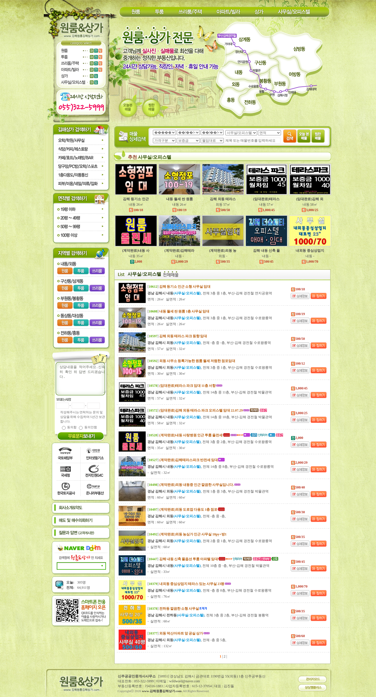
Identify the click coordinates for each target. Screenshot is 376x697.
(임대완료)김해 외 (310, 199)
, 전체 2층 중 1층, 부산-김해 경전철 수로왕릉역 (209, 541)
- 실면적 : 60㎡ (158, 547)
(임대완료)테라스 (266, 199)
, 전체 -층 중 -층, (186, 516)
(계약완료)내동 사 (136, 251)
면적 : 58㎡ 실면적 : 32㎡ (166, 423)
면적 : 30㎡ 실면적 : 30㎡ (166, 374)
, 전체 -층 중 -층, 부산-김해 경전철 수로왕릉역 (209, 343)
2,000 (136, 262)
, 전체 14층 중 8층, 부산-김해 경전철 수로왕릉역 (210, 467)
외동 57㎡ (223, 204)
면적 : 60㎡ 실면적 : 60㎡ (166, 497)
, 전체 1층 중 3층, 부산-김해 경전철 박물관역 (207, 491)
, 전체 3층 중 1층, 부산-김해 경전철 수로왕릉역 (209, 318)
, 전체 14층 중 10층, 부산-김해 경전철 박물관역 (209, 417)
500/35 (223, 262)
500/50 (223, 210)
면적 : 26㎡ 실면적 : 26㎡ (166, 299)
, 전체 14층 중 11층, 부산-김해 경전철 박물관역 (209, 392)
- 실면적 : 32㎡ (158, 473)
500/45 (266, 262)
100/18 (136, 210)
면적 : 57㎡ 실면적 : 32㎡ (166, 349)
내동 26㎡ (136, 204)
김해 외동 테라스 (223, 199)
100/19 (179, 210)
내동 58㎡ (310, 204)
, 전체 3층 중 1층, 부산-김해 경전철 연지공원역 (209, 293)
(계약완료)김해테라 (179, 251)
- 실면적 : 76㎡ (158, 596)
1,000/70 (309, 262)
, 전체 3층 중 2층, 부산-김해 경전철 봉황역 (207, 615)
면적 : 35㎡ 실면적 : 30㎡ (166, 448)
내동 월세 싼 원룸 (179, 199)
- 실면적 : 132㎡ (159, 646)
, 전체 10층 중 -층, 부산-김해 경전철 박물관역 (208, 566)
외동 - (223, 256)
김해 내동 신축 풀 (266, 251)
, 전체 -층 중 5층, (186, 640)
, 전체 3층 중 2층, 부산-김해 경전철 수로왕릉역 (209, 442)
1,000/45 (266, 210)
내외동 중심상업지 (310, 251)
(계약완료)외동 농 (223, 251)
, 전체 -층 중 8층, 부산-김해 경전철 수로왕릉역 (209, 590)
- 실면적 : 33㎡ (158, 572)
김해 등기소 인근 (136, 199)
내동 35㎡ (136, 256)
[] (178, 287)
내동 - (179, 256)
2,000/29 (179, 262)
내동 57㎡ (266, 204)
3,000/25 (309, 210)
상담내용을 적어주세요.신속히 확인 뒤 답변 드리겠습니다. (84, 378)
